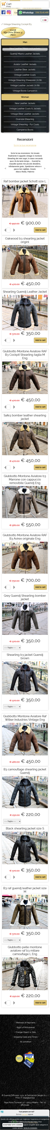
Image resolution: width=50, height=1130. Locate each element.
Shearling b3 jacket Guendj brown (25, 656)
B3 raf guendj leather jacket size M (25, 889)
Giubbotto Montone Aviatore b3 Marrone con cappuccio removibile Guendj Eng (25, 479)
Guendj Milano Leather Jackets (25, 53)
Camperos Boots (25, 129)
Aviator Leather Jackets (25, 64)
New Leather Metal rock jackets (25, 48)
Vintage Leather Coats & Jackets (25, 108)
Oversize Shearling (25, 119)
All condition (25, 1042)
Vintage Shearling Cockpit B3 (17, 24)
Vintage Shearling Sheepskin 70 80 (25, 80)
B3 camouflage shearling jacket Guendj (25, 771)
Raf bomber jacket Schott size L (25, 181)
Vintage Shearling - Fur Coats (25, 124)
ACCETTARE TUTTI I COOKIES (12, 1125)
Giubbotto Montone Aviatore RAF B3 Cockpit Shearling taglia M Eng (25, 354)
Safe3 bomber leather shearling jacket (25, 417)
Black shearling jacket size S (25, 828)
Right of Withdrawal (26, 1027)
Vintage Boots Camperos (25, 90)
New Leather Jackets (25, 103)
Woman (25, 97)
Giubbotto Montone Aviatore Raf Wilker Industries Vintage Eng (24, 717)
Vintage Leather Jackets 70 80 (25, 85)
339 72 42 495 (42, 12)
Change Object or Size (25, 1032)
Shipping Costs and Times (25, 1037)
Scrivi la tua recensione (25, 145)
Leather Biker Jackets (25, 69)
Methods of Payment (25, 1022)
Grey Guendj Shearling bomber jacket (25, 597)
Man (25, 42)
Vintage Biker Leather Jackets (25, 114)
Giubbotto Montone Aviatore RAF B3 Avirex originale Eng (25, 536)
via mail (25, 1114)
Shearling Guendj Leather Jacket (25, 291)
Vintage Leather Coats (25, 75)
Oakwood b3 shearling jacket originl (25, 240)
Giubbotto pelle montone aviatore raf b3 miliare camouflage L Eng (25, 950)
